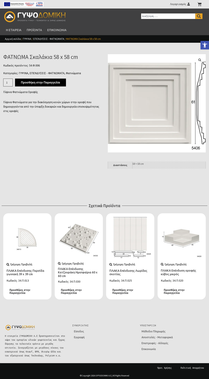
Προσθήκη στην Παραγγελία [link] (19, 291)
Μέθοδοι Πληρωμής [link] (153, 331)
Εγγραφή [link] (79, 337)
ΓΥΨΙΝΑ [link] (27, 38)
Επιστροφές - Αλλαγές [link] (155, 343)
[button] (200, 60)
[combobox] (168, 16)
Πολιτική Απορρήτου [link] (192, 368)
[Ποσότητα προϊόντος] (8, 82)
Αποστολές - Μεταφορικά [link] (157, 337)
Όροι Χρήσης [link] (164, 368)
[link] (205, 45)
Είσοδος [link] (79, 331)
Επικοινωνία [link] (149, 349)
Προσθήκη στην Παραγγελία (40, 82)
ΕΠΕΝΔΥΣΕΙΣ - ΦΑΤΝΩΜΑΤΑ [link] (48, 38)
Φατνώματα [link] (73, 73)
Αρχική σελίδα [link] (13, 38)
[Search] (198, 16)
